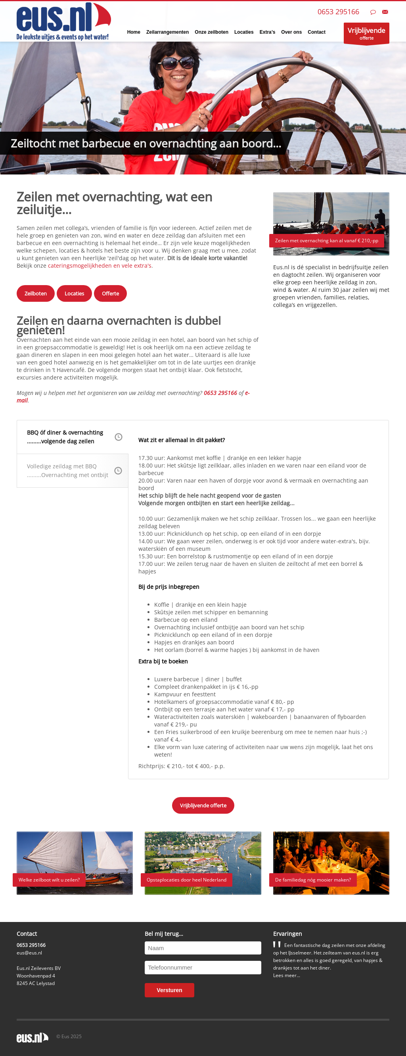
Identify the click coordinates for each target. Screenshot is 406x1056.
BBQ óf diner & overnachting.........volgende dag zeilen (75, 437)
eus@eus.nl (29, 952)
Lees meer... (286, 975)
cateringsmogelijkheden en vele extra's (99, 265)
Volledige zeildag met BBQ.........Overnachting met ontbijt (74, 470)
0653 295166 (338, 11)
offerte (366, 35)
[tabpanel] (203, 87)
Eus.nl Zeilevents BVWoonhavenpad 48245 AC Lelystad (39, 976)
